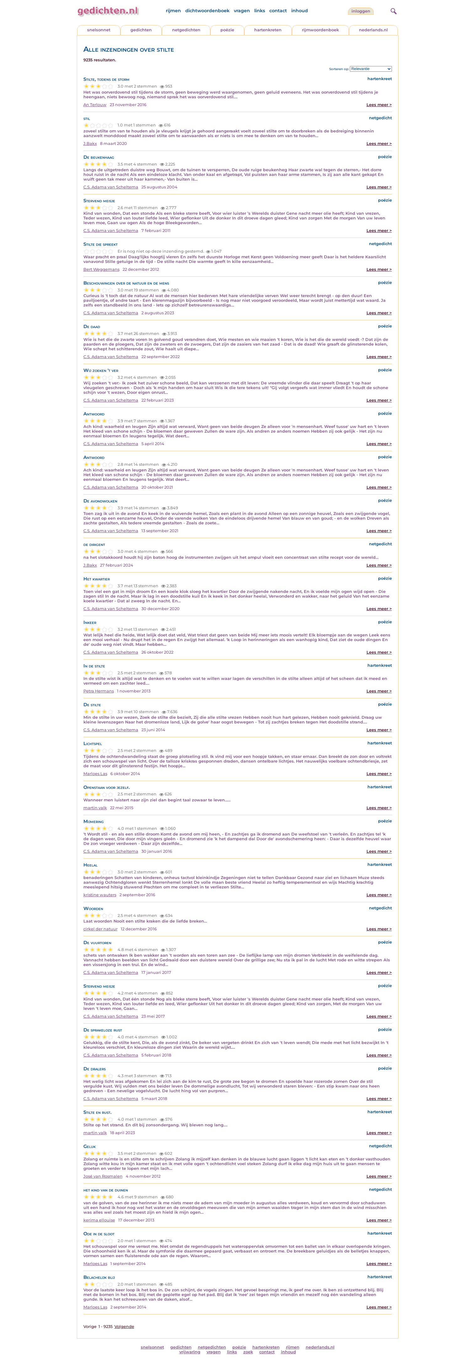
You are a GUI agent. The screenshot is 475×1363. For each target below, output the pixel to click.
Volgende (124, 1326)
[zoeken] (393, 10)
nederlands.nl (373, 30)
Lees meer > (379, 104)
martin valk (95, 807)
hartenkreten (268, 30)
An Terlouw (95, 104)
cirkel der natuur (100, 929)
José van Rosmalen (103, 1176)
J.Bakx (90, 143)
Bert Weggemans (101, 269)
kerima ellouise (99, 1220)
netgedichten (186, 30)
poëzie (227, 30)
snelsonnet (98, 30)
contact (278, 10)
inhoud (299, 10)
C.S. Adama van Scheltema (110, 187)
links (259, 10)
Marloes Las (95, 773)
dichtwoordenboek (207, 10)
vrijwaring (189, 1352)
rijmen (173, 10)
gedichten (141, 30)
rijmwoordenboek (320, 30)
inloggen (360, 11)
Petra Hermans (98, 691)
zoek (248, 1352)
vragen (242, 10)
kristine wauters (99, 894)
